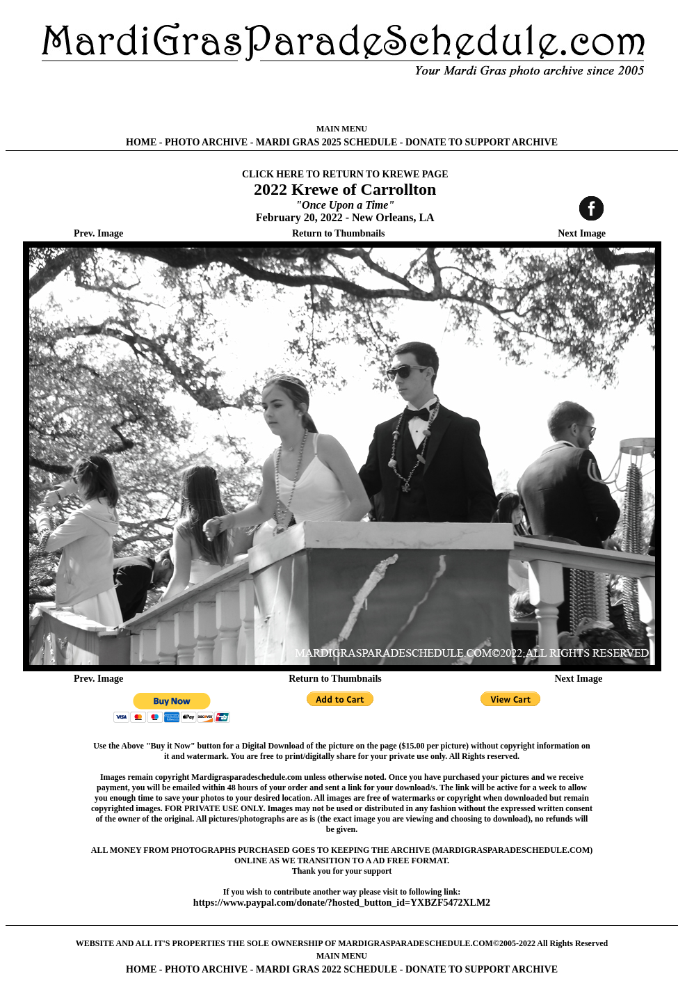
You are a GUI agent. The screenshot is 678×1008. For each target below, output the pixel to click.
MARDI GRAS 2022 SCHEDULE (326, 969)
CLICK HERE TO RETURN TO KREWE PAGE (345, 174)
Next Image (582, 233)
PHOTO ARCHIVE (206, 142)
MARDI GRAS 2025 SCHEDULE (326, 142)
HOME (141, 142)
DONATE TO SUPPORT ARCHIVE (481, 142)
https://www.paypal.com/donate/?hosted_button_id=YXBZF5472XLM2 (341, 902)
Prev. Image (98, 233)
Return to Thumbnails (338, 233)
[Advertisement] (342, 101)
